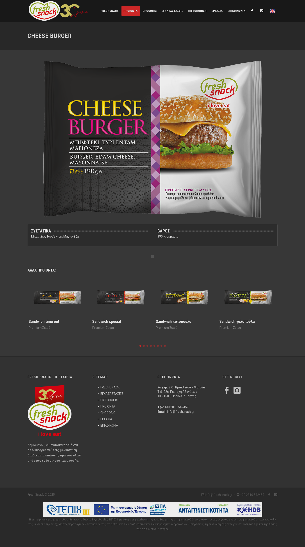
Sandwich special (106, 321)
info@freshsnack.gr (180, 411)
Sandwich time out (44, 321)
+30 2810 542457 (176, 407)
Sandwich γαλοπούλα (237, 321)
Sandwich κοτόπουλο (173, 321)
